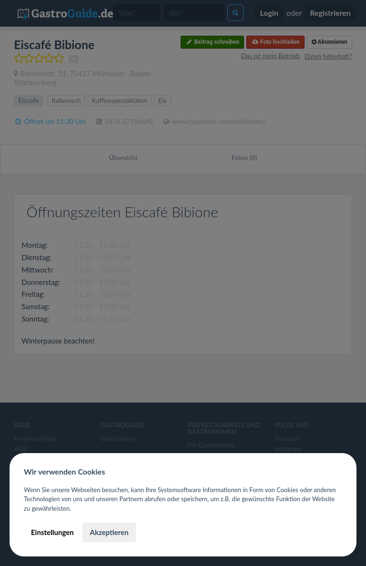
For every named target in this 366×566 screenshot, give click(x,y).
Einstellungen (52, 532)
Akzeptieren (109, 532)
